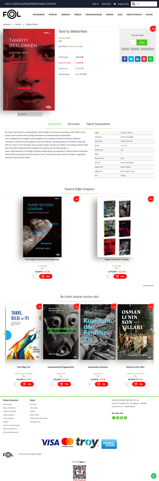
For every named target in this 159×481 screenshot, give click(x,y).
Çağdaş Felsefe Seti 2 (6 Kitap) (117, 259)
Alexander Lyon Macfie (135, 374)
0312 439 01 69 (117, 407)
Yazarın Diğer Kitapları (79, 189)
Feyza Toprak (98, 374)
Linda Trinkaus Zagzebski (23, 374)
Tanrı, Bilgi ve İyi (23, 367)
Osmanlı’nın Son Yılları (135, 367)
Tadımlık (22, 114)
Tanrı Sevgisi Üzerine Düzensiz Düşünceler (42, 259)
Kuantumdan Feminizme (98, 367)
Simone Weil (42, 266)
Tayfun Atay (61, 374)
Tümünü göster (148, 286)
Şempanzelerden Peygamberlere (61, 367)
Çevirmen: (62, 46)
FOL (42, 268)
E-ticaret (75, 462)
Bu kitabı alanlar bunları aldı (79, 296)
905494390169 (129, 407)
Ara (134, 3)
